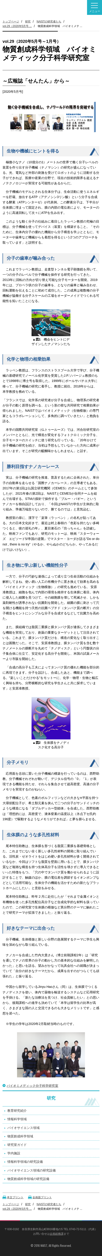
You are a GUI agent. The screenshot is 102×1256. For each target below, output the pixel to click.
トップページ (11, 21)
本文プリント (15, 1197)
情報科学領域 (17, 1119)
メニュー (94, 8)
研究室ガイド (17, 1145)
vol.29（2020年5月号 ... (17, 26)
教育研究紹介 (17, 1110)
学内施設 (13, 1153)
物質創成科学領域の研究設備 (28, 1179)
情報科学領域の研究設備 (25, 1161)
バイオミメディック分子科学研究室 (32, 1085)
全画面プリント (42, 1197)
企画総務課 (57, 1233)
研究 (28, 21)
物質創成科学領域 (20, 1136)
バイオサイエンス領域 (23, 1128)
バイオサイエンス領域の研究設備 (31, 1170)
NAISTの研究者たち (49, 21)
